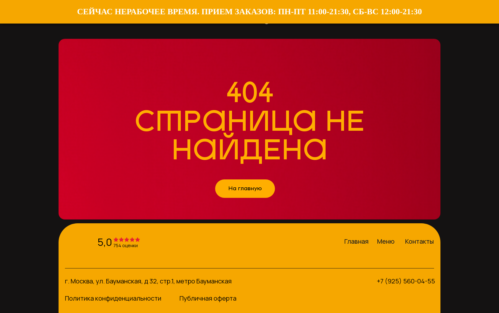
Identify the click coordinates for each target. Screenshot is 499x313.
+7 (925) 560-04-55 (406, 281)
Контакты (419, 241)
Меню (386, 241)
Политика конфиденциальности (113, 298)
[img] (76, 241)
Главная (356, 241)
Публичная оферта (207, 298)
